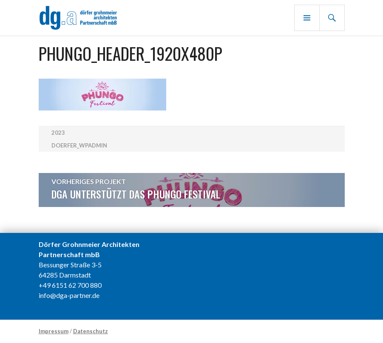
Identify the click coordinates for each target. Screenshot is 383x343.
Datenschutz (90, 331)
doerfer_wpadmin (79, 145)
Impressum (53, 331)
